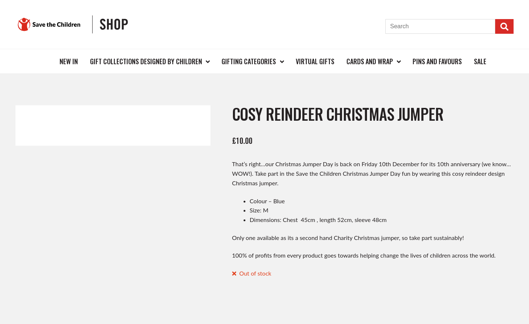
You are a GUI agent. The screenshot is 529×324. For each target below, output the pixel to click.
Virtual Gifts (315, 61)
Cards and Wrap (369, 61)
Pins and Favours (437, 61)
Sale (480, 61)
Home (42, 61)
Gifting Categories (249, 61)
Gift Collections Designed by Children (146, 61)
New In (69, 61)
